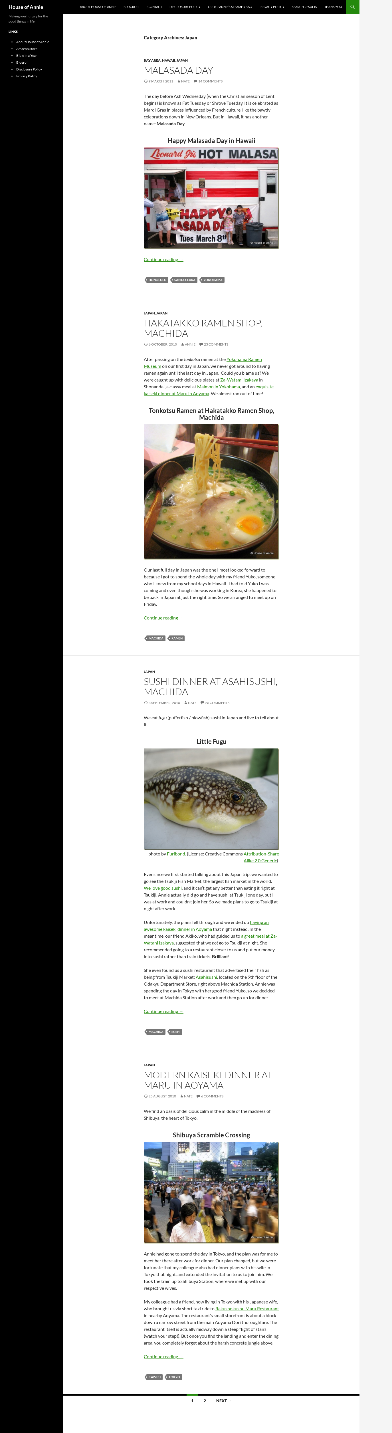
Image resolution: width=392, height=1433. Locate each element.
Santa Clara (184, 280)
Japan (182, 60)
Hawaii (168, 60)
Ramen (177, 638)
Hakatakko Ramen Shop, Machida (203, 328)
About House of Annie (98, 7)
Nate (185, 81)
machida (156, 638)
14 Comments (210, 81)
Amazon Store (26, 49)
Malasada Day (178, 70)
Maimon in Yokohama (218, 386)
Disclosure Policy (185, 7)
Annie (190, 344)
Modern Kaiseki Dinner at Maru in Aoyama (208, 1080)
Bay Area (152, 60)
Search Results (304, 7)
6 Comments (212, 1096)
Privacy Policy (272, 7)
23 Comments (216, 344)
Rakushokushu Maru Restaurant (247, 1308)
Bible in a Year (26, 55)
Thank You (333, 7)
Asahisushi (206, 977)
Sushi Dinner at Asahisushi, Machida (211, 686)
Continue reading (163, 259)
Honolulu (157, 280)
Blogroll (132, 7)
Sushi (175, 1032)
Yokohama (213, 280)
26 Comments (217, 703)
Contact (154, 7)
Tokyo (174, 1377)
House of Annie (26, 7)
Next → (224, 1400)
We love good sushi (163, 888)
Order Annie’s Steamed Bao (230, 7)
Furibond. (176, 853)
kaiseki (155, 1377)
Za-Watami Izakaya (239, 379)
